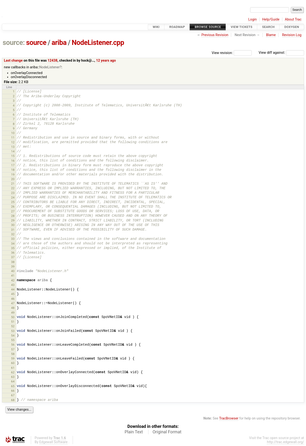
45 (13, 294)
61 (13, 368)
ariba (59, 42)
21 (13, 183)
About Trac (293, 19)
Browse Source (208, 27)
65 (13, 386)
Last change (13, 61)
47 (13, 303)
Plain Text (134, 432)
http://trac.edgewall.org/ (285, 442)
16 (13, 160)
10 (13, 133)
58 (13, 354)
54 (13, 335)
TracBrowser (229, 418)
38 (13, 262)
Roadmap (177, 27)
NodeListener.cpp (98, 42)
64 (13, 381)
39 (13, 266)
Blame (271, 35)
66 (13, 390)
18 (13, 170)
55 (13, 340)
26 (13, 206)
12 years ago (106, 61)
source (36, 42)
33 (13, 239)
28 (13, 216)
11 (13, 137)
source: (14, 42)
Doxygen (291, 27)
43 (13, 285)
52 (13, 326)
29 (13, 220)
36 (13, 252)
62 (13, 372)
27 (13, 211)
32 (13, 234)
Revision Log (292, 35)
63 (13, 377)
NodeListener (49, 67)
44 (13, 289)
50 (13, 317)
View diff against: (281, 53)
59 (13, 358)
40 (13, 271)
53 (13, 331)
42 (13, 280)
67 (13, 395)
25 (13, 202)
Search (268, 27)
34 (13, 243)
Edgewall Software (53, 442)
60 (13, 363)
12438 (52, 61)
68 (13, 400)
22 (13, 188)
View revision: (222, 53)
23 (13, 193)
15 (13, 156)
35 (13, 248)
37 (13, 257)
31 (13, 229)
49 (13, 312)
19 (13, 174)
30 (13, 225)
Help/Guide (270, 19)
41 (13, 275)
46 (13, 299)
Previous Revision (214, 35)
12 (13, 142)
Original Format (167, 432)
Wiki (156, 27)
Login (252, 19)
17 (13, 165)
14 (13, 151)
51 (13, 321)
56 (13, 344)
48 (13, 308)
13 (13, 147)
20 (13, 179)
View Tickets (241, 27)
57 (13, 349)
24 (13, 197)
